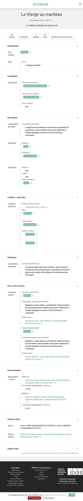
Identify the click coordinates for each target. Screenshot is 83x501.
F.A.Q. (16, 480)
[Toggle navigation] (80, 4)
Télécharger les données (55, 40)
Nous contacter (15, 482)
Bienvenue (15, 473)
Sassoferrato (40, 20)
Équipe (41, 477)
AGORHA (41, 4)
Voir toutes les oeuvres (30, 456)
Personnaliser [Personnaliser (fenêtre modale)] (49, 498)
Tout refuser (34, 498)
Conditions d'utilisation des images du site (41, 25)
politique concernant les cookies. (54, 495)
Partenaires (41, 482)
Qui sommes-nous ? (41, 473)
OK (72, 495)
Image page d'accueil (15, 486)
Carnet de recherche (41, 480)
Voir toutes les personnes (49, 456)
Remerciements (15, 477)
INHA (41, 475)
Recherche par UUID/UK (15, 488)
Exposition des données (15, 484)
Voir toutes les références (69, 456)
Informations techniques (15, 475)
